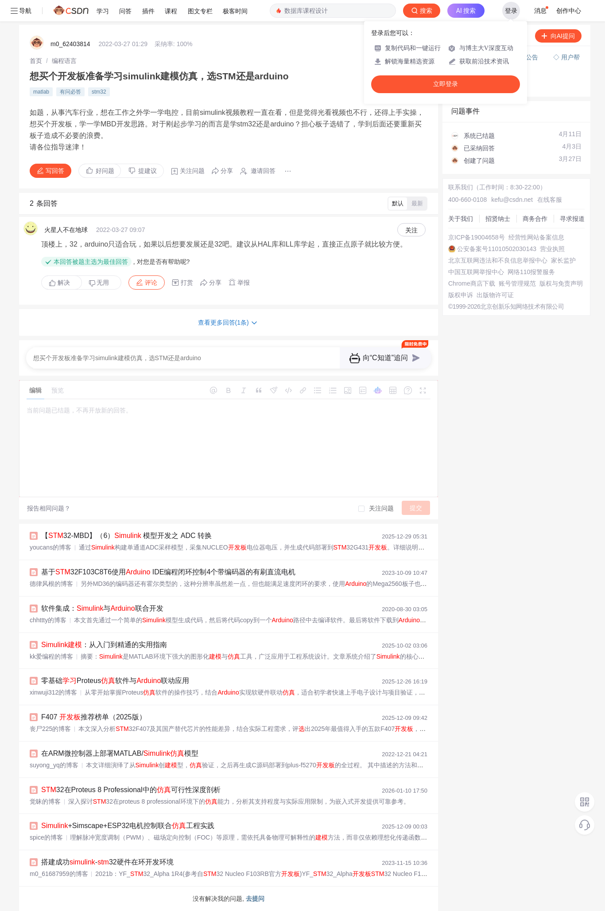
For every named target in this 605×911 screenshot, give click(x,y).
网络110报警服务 (531, 271)
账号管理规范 (517, 283)
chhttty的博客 (48, 620)
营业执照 (552, 248)
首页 (36, 60)
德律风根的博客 (51, 583)
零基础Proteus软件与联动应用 (115, 680)
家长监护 (563, 260)
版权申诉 (460, 294)
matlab (41, 92)
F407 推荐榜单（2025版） (93, 717)
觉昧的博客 (45, 801)
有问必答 (70, 92)
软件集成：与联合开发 (102, 608)
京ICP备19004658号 (476, 237)
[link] (36, 60)
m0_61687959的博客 (59, 873)
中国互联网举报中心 (476, 271)
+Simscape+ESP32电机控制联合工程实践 (127, 825)
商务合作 (535, 218)
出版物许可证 (495, 294)
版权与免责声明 (561, 283)
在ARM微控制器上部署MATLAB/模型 (119, 753)
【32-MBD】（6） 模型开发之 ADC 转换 (126, 535)
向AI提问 (558, 35)
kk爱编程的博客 (51, 656)
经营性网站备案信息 (536, 237)
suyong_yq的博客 (54, 765)
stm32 (99, 92)
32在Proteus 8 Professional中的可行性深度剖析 (131, 789)
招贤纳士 (497, 218)
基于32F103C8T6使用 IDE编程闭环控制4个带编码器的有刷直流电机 (168, 572)
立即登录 (445, 84)
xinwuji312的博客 (53, 692)
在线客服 (549, 199)
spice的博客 (46, 837)
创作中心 (568, 10)
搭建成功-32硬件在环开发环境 (107, 862)
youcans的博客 (50, 547)
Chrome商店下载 (471, 283)
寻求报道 (572, 218)
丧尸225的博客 (50, 728)
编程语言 (64, 60)
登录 (511, 10)
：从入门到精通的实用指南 (104, 644)
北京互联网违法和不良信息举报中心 (497, 260)
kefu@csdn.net (512, 199)
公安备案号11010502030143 (496, 248)
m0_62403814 (70, 43)
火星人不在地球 (66, 229)
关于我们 (460, 218)
